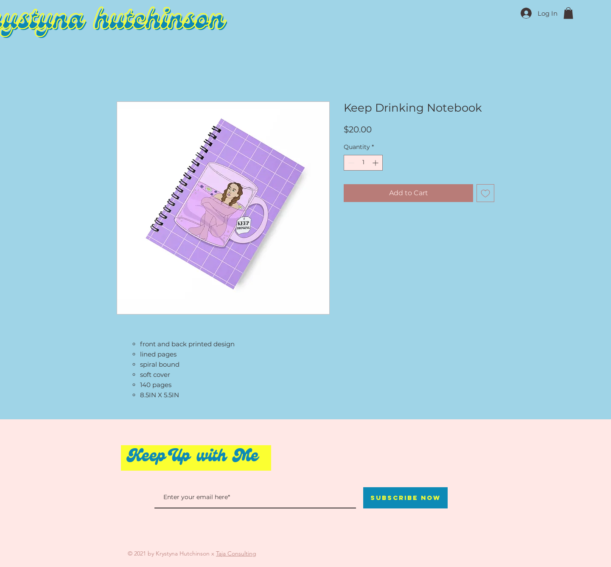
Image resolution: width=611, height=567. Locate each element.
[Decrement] (350, 162)
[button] (568, 13)
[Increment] (376, 162)
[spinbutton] (363, 162)
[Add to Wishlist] (485, 193)
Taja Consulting (236, 553)
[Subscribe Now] (405, 497)
